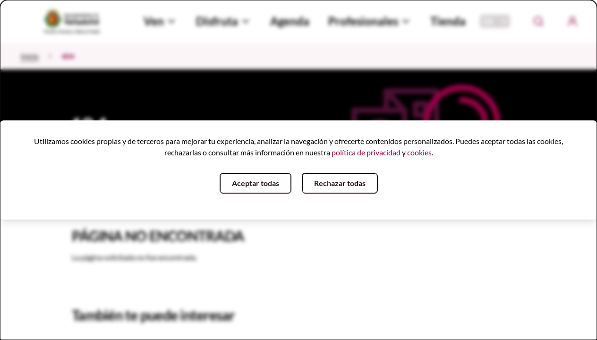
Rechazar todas (340, 182)
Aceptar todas (255, 182)
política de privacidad (366, 152)
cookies (419, 152)
